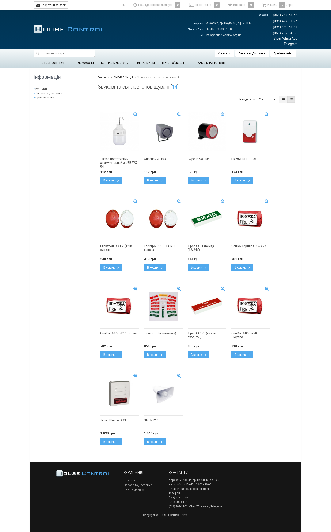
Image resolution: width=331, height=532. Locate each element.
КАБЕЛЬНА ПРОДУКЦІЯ (212, 62)
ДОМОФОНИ (86, 62)
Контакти (224, 53)
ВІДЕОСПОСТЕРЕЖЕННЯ (55, 62)
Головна (103, 77)
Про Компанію (283, 53)
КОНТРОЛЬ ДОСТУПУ (114, 62)
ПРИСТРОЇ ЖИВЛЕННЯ (176, 62)
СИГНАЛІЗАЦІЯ (145, 62)
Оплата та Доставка (252, 53)
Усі (267, 99)
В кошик (111, 180)
